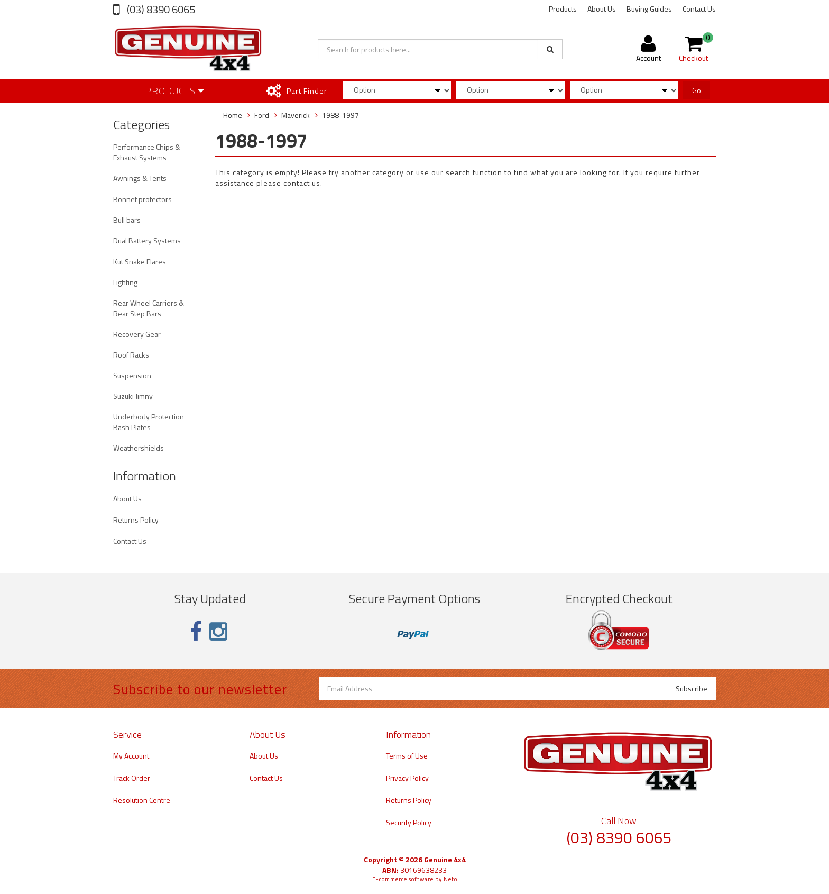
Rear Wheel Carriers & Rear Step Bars (148, 308)
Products (563, 8)
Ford (261, 115)
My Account (131, 755)
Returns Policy (136, 519)
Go (696, 90)
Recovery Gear (137, 334)
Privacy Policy (407, 777)
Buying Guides (649, 8)
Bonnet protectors (142, 199)
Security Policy (408, 822)
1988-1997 (340, 115)
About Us (601, 8)
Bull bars (127, 219)
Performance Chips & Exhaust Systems (146, 152)
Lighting (125, 282)
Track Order (131, 777)
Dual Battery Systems (147, 240)
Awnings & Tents (140, 178)
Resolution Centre (141, 800)
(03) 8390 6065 (160, 9)
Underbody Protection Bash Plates (148, 422)
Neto (450, 879)
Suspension (132, 375)
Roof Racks (131, 354)
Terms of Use (407, 755)
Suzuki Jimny (133, 396)
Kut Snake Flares (139, 261)
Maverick (295, 115)
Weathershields (138, 447)
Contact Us (699, 8)
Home (232, 115)
